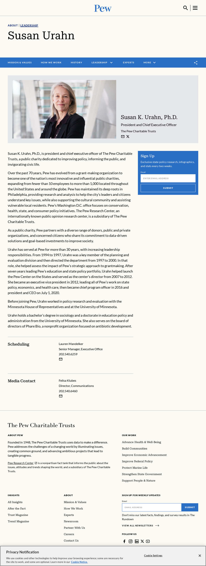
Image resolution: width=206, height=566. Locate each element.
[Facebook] (124, 541)
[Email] (168, 178)
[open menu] (111, 62)
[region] (103, 556)
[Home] (41, 425)
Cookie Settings (153, 555)
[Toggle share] (196, 62)
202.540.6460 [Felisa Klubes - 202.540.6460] (68, 390)
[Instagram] (130, 541)
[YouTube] (148, 541)
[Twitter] (142, 541)
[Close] (200, 555)
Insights (14, 494)
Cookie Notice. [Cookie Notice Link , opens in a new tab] (79, 561)
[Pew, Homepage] (103, 8)
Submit (168, 187)
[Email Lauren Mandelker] (61, 359)
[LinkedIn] (136, 541)
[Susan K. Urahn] (123, 136)
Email (143, 172)
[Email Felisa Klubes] (61, 396)
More (150, 62)
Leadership (29, 25)
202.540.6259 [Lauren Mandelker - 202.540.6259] (68, 354)
